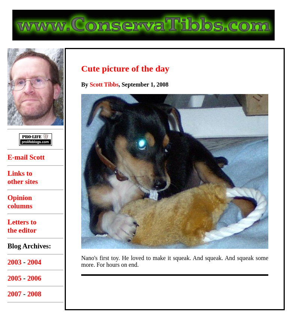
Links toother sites (22, 177)
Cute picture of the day (125, 68)
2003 (14, 262)
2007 (14, 294)
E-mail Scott (26, 157)
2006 (34, 278)
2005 (14, 278)
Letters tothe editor (21, 226)
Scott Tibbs (104, 84)
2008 (34, 294)
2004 (34, 262)
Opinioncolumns (20, 202)
